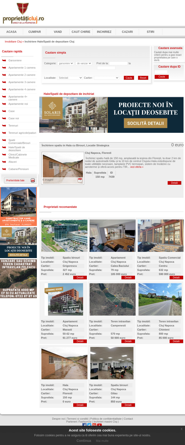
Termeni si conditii (77, 418)
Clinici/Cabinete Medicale (17, 156)
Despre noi (58, 418)
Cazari (127, 32)
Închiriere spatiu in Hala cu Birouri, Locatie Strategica (75, 145)
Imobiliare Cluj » (14, 41)
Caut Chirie (81, 32)
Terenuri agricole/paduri (22, 132)
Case (11, 111)
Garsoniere (14, 60)
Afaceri (12, 161)
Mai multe (102, 441)
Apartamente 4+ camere (17, 98)
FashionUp (85, 421)
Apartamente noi (18, 103)
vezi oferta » (136, 167)
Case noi (13, 118)
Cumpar (34, 32)
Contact (128, 418)
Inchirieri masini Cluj (105, 421)
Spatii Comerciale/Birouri (19, 141)
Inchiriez (104, 32)
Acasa (11, 32)
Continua (84, 441)
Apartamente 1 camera (21, 67)
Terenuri (13, 125)
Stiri (150, 32)
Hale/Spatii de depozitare (16, 149)
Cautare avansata (170, 48)
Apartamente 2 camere (21, 74)
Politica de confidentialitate (106, 418)
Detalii (174, 183)
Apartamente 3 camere (21, 82)
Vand (58, 32)
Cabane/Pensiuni (18, 169)
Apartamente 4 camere (21, 89)
